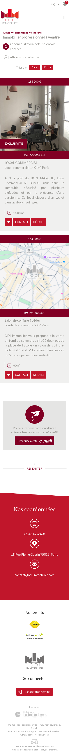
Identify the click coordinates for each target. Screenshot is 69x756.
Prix (48, 67)
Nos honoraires (46, 731)
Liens (58, 731)
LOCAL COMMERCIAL (21, 165)
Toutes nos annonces (38, 734)
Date (34, 67)
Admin (23, 734)
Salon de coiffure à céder (23, 322)
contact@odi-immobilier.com (34, 575)
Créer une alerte (34, 440)
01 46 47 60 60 (34, 534)
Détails (38, 222)
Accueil (6, 33)
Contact (22, 222)
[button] (21, 57)
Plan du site (14, 731)
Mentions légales (29, 731)
